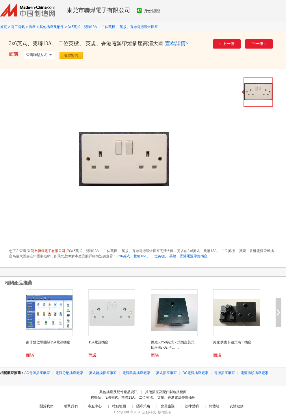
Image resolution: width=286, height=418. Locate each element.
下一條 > (259, 44)
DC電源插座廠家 (195, 373)
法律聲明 (192, 406)
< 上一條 (227, 44)
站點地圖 (119, 406)
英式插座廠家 (166, 373)
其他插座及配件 (52, 27)
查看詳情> (177, 43)
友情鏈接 (237, 406)
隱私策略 (143, 406)
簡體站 (214, 406)
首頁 (3, 27)
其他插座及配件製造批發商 (166, 392)
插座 (32, 27)
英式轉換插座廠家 (103, 373)
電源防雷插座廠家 (136, 373)
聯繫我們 (71, 406)
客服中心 (95, 406)
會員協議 (167, 406)
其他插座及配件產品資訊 (118, 392)
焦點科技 (149, 412)
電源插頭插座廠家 (254, 373)
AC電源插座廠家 (37, 373)
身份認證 (148, 10)
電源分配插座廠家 (69, 373)
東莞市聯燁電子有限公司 (98, 10)
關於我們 (46, 406)
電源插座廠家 (224, 373)
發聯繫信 (71, 55)
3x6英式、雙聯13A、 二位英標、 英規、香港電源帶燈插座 (113, 27)
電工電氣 (18, 27)
